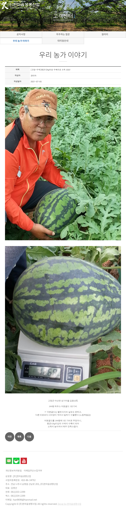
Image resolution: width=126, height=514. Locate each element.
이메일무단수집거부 (33, 470)
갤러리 (105, 34)
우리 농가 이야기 (21, 40)
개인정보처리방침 (13, 470)
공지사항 (21, 34)
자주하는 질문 (63, 34)
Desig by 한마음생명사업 (69, 504)
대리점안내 (62, 40)
